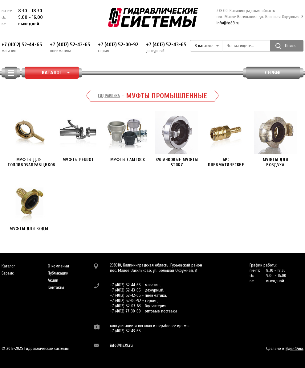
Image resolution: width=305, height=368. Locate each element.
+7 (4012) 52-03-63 (125, 305)
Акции (53, 280)
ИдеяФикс (294, 348)
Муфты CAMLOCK (127, 136)
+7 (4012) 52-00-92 (118, 47)
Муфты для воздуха (275, 139)
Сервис (273, 72)
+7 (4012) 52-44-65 (22, 47)
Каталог (8, 266)
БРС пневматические (226, 139)
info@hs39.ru (228, 23)
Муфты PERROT (78, 136)
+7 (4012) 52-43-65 (166, 47)
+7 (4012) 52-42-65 (70, 47)
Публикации (58, 273)
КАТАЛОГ (56, 72)
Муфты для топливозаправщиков (31, 139)
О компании (58, 266)
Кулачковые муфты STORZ (176, 139)
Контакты (56, 287)
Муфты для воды (29, 205)
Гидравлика (109, 95)
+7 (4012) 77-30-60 (125, 311)
